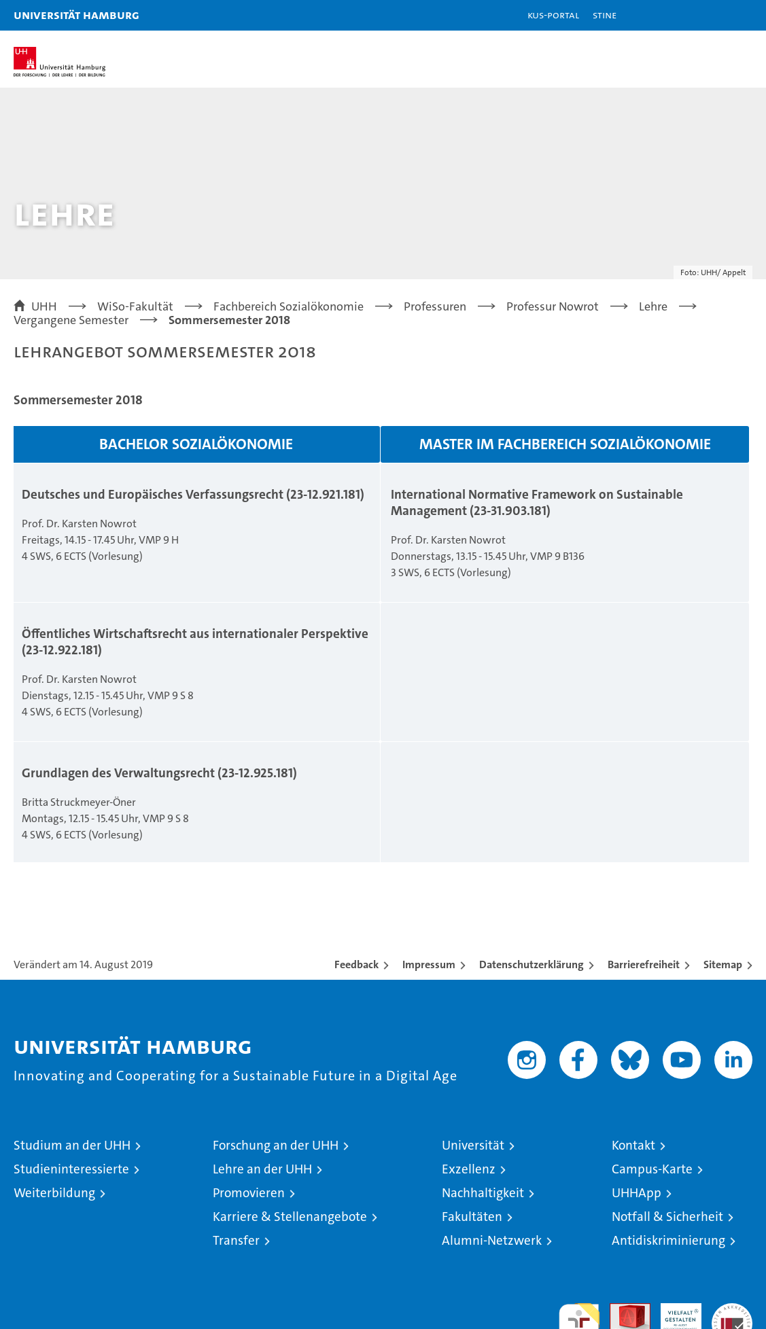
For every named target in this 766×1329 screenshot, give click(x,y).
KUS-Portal (553, 14)
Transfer (236, 1240)
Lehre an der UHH (262, 1168)
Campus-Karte (652, 1168)
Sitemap (722, 964)
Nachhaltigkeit (483, 1192)
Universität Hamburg (76, 14)
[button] (713, 15)
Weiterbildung (54, 1192)
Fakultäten (472, 1216)
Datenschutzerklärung (531, 964)
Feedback (356, 964)
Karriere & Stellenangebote (290, 1216)
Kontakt (633, 1145)
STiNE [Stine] (604, 14)
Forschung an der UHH (275, 1145)
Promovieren (249, 1192)
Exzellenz (468, 1168)
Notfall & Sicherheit (667, 1216)
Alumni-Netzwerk (492, 1240)
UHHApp (636, 1192)
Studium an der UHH (72, 1145)
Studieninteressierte (71, 1168)
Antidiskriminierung (668, 1240)
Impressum (428, 964)
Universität (473, 1145)
